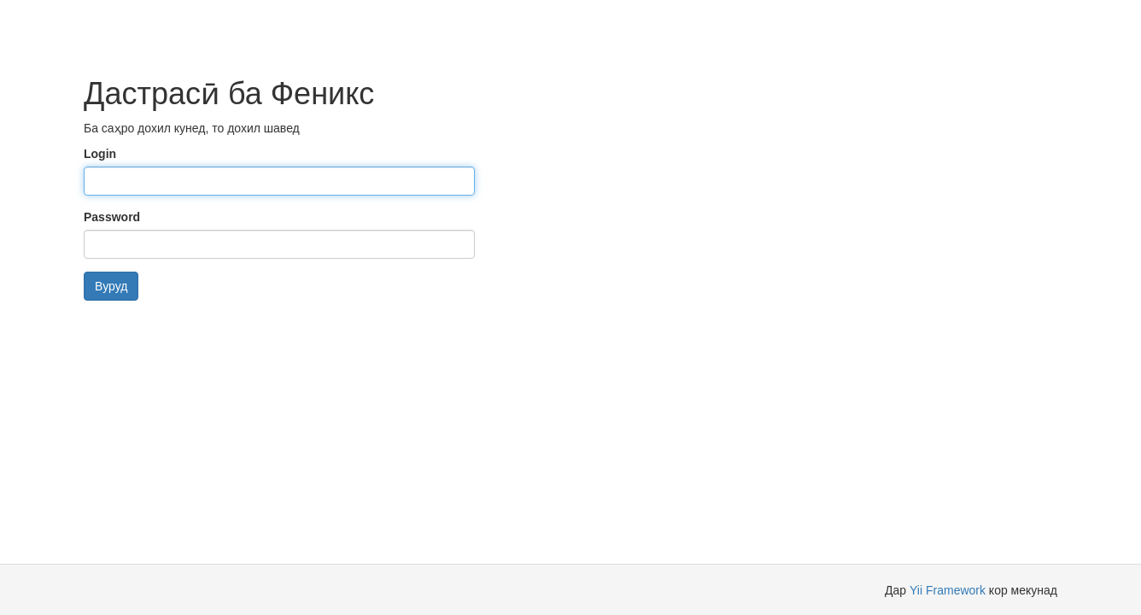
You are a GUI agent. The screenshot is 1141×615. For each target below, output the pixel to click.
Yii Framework (948, 590)
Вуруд (111, 286)
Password (112, 217)
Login (100, 154)
